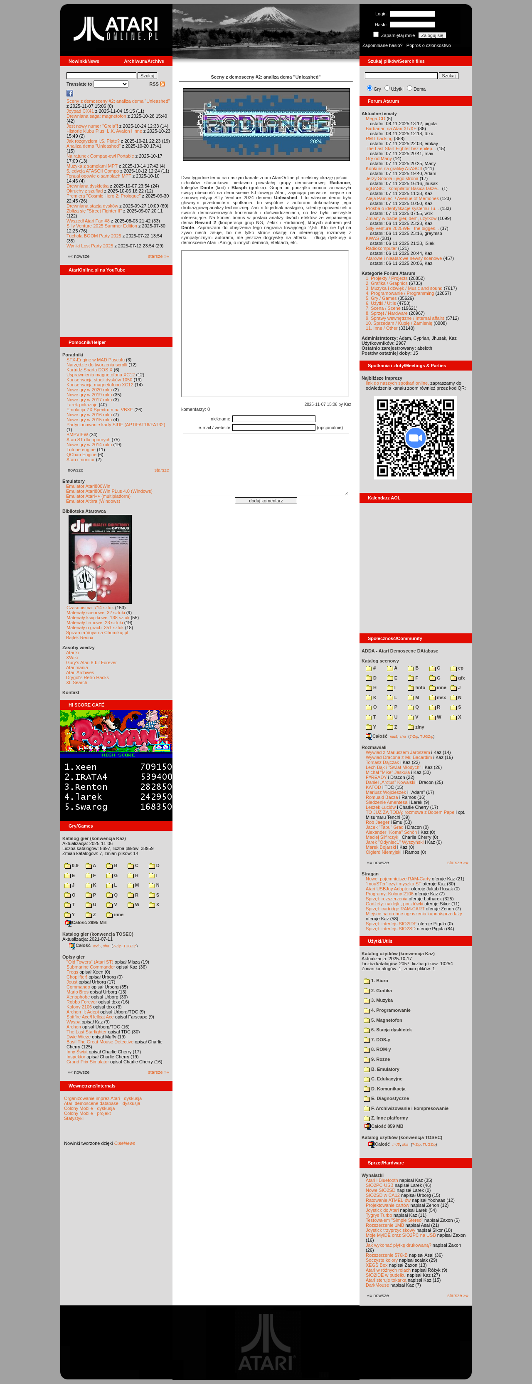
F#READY (376, 777)
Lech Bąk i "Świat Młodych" (393, 767)
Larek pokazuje (82, 404)
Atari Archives (80, 672)
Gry (377, 88)
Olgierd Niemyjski (383, 852)
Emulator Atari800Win (88, 486)
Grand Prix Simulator (87, 1061)
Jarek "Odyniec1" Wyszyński (395, 842)
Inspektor (75, 1056)
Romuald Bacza (382, 797)
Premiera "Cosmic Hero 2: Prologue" (103, 195)
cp (457, 667)
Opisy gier (73, 956)
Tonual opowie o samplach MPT (98, 175)
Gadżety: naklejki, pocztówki (394, 903)
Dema (420, 88)
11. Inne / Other (381, 328)
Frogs (72, 971)
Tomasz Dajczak (382, 762)
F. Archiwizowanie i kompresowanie (406, 1108)
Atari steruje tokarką (386, 1280)
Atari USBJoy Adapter (388, 888)
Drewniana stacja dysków (92, 205)
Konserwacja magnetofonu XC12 (99, 384)
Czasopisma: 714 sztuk (90, 607)
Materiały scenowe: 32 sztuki (95, 612)
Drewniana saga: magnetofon (96, 116)
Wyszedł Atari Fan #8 (88, 220)
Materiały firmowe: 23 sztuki (94, 622)
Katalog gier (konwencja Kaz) (94, 838)
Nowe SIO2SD (381, 1190)
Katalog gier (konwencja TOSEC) (97, 934)
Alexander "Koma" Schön (391, 832)
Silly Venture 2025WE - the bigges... (402, 228)
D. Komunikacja (385, 1088)
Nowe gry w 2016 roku (89, 414)
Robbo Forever (81, 1001)
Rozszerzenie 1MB (385, 1225)
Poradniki (72, 354)
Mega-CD (375, 118)
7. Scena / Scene (383, 308)
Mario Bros (77, 991)
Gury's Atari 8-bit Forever (91, 662)
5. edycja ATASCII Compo (92, 170)
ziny (416, 726)
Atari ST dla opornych (88, 439)
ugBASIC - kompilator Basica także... (403, 188)
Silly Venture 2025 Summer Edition (101, 225)
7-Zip (117, 946)
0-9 (71, 865)
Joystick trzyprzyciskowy (390, 1230)
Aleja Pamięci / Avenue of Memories (402, 198)
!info (416, 687)
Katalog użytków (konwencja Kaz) (398, 953)
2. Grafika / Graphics (387, 283)
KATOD (373, 787)
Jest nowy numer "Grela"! (92, 126)
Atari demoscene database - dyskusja (102, 1103)
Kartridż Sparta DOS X (89, 369)
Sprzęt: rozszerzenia (386, 898)
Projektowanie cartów (387, 1205)
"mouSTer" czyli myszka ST (393, 883)
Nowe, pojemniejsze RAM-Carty (398, 878)
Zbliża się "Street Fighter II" (94, 210)
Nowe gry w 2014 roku (89, 444)
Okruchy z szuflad (84, 190)
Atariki (72, 652)
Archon (73, 1026)
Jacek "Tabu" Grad (385, 827)
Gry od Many (379, 158)
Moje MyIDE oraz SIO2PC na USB (401, 1235)
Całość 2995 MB (86, 922)
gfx (458, 677)
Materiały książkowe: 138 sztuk (98, 617)
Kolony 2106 (79, 1006)
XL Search (76, 682)
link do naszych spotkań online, (397, 383)
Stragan (370, 873)
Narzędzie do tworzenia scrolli (96, 364)
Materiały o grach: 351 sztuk (95, 627)
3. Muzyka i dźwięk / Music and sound (404, 288)
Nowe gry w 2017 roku (89, 399)
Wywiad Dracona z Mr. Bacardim (399, 757)
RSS (157, 84)
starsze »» (158, 256)
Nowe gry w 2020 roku (89, 389)
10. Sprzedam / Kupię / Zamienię (399, 323)
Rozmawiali (374, 747)
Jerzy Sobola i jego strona (392, 178)
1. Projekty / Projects (387, 278)
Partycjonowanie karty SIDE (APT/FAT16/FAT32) (115, 424)
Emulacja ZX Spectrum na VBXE (99, 409)
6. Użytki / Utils (381, 303)
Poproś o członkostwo (428, 45)
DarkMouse (377, 1285)
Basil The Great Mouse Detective (99, 1041)
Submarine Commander (90, 966)
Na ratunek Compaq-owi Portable (100, 155)
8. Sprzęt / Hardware (387, 313)
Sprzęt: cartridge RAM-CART (395, 908)
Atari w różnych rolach (388, 1270)
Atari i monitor (80, 459)
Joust (71, 981)
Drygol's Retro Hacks (87, 677)
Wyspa (73, 1021)
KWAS (372, 238)
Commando (78, 986)
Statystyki (74, 1118)
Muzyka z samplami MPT (92, 165)
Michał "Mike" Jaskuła (388, 772)
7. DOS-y (377, 1039)
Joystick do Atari (382, 1210)
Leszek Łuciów (381, 807)
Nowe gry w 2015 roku (89, 419)
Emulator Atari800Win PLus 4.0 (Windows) (109, 491)
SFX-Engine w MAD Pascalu (95, 359)
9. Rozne (377, 1059)
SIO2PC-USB (380, 1185)
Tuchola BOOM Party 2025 (93, 235)
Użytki (397, 88)
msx (437, 697)
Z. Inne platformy (386, 1117)
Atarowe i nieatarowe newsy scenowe (404, 258)
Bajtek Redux (79, 637)
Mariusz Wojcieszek (386, 792)
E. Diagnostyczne (386, 1098)
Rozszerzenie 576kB (387, 1255)
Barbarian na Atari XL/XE (391, 128)
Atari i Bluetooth (382, 1180)
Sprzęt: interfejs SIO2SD (391, 928)
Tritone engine (81, 449)
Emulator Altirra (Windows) (93, 501)
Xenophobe (78, 996)
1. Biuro (376, 980)
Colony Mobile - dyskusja (89, 1108)
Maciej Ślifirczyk (382, 837)
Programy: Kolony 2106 (390, 893)
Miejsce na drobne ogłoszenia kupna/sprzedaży (414, 913)
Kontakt (70, 692)
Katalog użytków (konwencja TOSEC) (402, 1137)
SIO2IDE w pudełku (386, 1275)
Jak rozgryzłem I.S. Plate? (93, 140)
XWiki (72, 657)
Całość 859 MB (384, 1126)
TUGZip (130, 946)
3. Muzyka (378, 1000)
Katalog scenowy (380, 660)
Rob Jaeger (377, 822)
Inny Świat (77, 1051)
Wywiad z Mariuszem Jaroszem (398, 752)
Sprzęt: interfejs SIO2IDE (391, 923)
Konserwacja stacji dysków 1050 (99, 379)
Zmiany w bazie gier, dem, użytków (401, 218)
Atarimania (77, 667)
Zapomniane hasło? (382, 45)
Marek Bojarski (381, 847)
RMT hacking (379, 138)
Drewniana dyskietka (87, 185)
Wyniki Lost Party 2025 (89, 245)
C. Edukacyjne (383, 1078)
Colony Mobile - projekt (87, 1113)
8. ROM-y (377, 1049)
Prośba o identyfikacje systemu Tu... (402, 208)
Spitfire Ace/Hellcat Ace (90, 1016)
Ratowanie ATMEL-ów (388, 1200)
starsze (162, 469)
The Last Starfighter (86, 1031)
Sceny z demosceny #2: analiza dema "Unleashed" (118, 101)
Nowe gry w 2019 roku (89, 394)
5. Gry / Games (381, 298)
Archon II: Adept (83, 1011)
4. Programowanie (387, 1010)
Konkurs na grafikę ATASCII (394, 168)
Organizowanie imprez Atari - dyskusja (103, 1098)
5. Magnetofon (383, 1020)
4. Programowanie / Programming (400, 293)
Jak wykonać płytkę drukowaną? (398, 1245)
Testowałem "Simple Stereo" (394, 1220)
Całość (80, 945)
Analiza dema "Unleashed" (93, 145)
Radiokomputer (381, 248)
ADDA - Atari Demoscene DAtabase (400, 650)
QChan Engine (81, 454)
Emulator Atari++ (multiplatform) (98, 496)
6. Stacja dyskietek (388, 1029)
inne (114, 914)
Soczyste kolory (382, 1260)
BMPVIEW (77, 434)
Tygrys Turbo (379, 1215)
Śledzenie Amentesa (386, 802)
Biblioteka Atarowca (84, 511)
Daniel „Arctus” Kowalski (390, 782)
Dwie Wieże (78, 1036)
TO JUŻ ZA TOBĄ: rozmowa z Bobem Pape (410, 812)
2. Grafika (378, 990)
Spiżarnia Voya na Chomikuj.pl (97, 632)
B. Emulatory (381, 1069)
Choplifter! (76, 976)
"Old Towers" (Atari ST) (89, 961)
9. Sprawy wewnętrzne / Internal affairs (405, 318)
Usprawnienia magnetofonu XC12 (100, 374)
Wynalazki (373, 1175)
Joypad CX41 (80, 111)
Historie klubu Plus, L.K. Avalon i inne (104, 131)
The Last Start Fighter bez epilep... (401, 148)
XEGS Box (377, 1265)
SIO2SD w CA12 (383, 1195)
